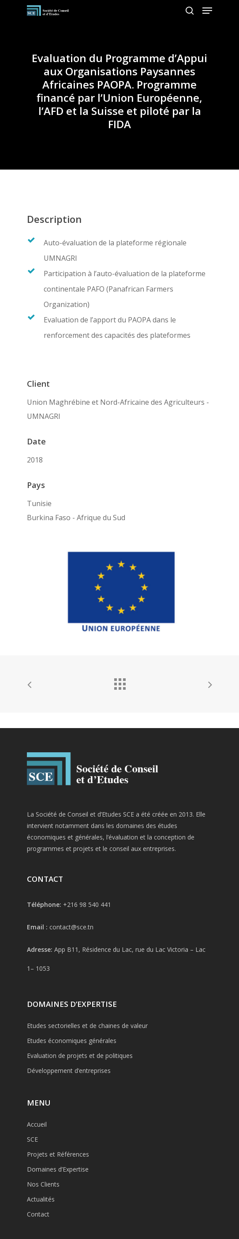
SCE (32, 1171)
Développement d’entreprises (69, 1102)
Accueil (37, 1156)
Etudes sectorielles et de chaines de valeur (87, 1058)
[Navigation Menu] (207, 10)
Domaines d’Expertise (58, 1201)
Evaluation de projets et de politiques (80, 1088)
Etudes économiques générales (71, 1073)
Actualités (41, 1231)
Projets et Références (58, 1186)
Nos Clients (43, 1216)
